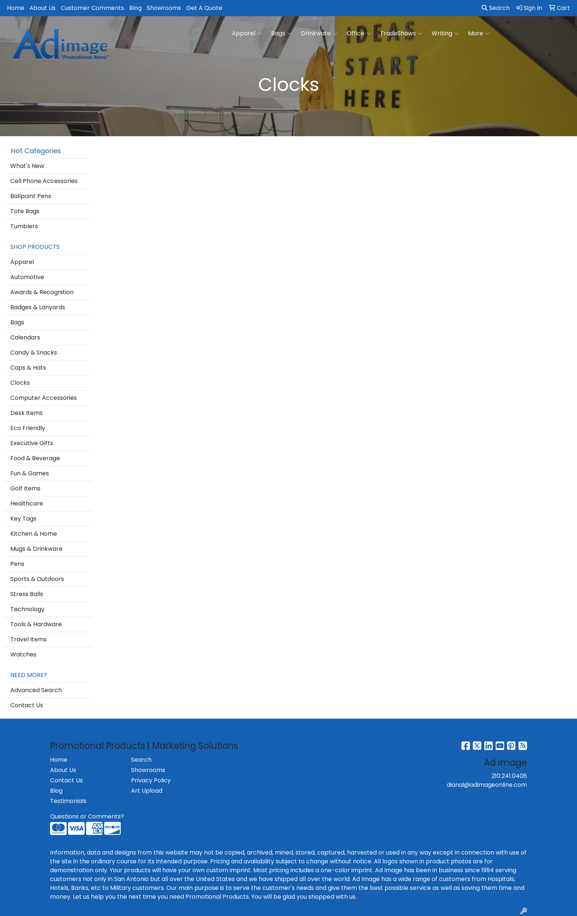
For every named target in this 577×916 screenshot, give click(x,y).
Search (496, 8)
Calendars (25, 337)
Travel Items (28, 639)
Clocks (20, 382)
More (478, 33)
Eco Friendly (27, 428)
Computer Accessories (43, 398)
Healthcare (26, 503)
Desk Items (26, 413)
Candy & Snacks (33, 352)
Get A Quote (204, 8)
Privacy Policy (151, 780)
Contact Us (26, 705)
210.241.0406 (509, 776)
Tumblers (24, 226)
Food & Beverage (35, 458)
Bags (281, 33)
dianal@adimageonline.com (487, 785)
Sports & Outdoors (37, 579)
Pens (17, 564)
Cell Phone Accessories (44, 181)
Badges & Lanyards (37, 307)
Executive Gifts (31, 443)
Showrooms (164, 8)
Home (15, 8)
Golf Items (25, 488)
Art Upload (146, 790)
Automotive (27, 277)
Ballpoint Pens (30, 196)
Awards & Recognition (42, 292)
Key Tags (23, 518)
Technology (27, 609)
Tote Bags (24, 211)
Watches (23, 654)
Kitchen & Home (33, 533)
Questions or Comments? (87, 816)
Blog (135, 8)
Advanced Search (36, 690)
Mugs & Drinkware (36, 549)
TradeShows (401, 33)
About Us (42, 8)
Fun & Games (29, 473)
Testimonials (68, 801)
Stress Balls (26, 594)
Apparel (247, 33)
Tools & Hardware (36, 624)
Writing (445, 33)
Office (359, 33)
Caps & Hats (28, 367)
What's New (27, 166)
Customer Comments (92, 8)
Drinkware (319, 33)
